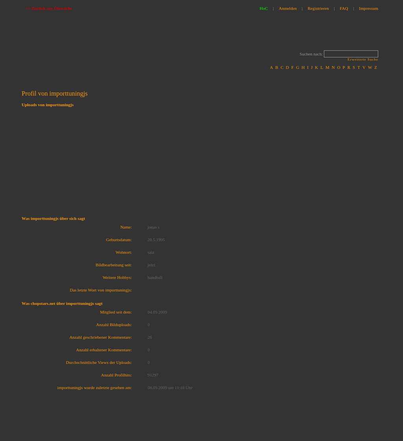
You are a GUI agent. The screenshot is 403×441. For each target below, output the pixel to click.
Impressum (368, 8)
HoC (264, 8)
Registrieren (318, 8)
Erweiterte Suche (363, 59)
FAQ (344, 8)
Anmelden (288, 8)
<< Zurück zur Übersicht (49, 8)
